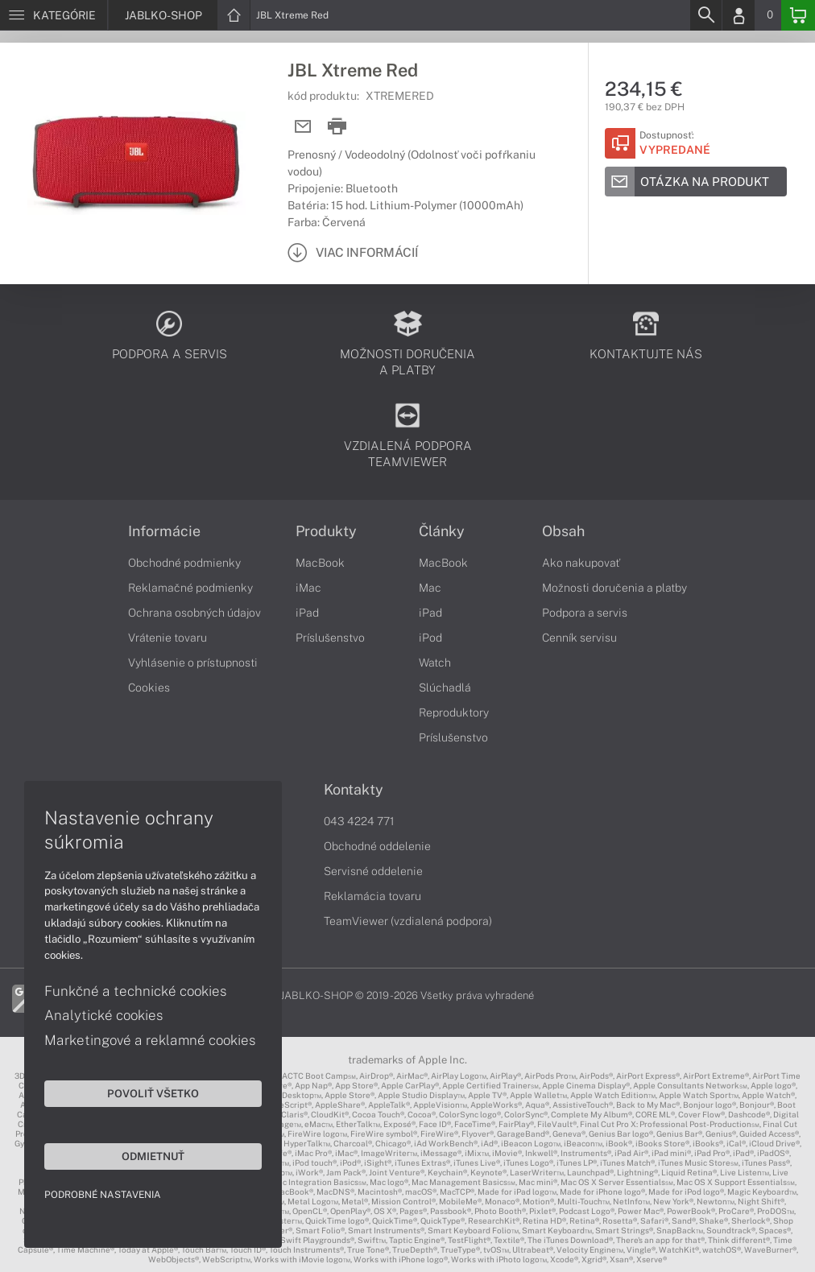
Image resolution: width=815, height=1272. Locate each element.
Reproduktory (454, 712)
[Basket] (798, 15)
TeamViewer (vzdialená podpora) (408, 921)
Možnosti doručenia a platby (614, 587)
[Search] (705, 15)
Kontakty (353, 790)
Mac (430, 587)
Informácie (164, 531)
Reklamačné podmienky (190, 587)
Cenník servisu (579, 637)
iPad (307, 612)
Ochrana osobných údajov (194, 612)
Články (442, 531)
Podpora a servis (584, 612)
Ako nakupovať (581, 562)
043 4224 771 (359, 821)
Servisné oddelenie (373, 871)
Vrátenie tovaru (167, 637)
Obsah (563, 531)
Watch (435, 662)
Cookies (149, 687)
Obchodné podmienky (184, 562)
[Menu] (53, 15)
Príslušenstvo (330, 637)
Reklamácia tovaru (372, 896)
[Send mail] (303, 126)
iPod (430, 637)
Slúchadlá (445, 687)
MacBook (320, 562)
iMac (308, 587)
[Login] (738, 15)
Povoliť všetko (153, 1093)
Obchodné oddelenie (377, 846)
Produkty (326, 531)
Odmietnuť (153, 1156)
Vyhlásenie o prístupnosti (193, 662)
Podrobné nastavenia (102, 1194)
